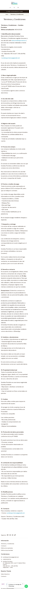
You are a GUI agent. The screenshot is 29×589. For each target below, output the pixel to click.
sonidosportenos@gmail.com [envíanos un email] (10, 557)
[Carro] (18, 8)
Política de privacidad (7, 550)
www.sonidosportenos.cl (19, 40)
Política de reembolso (7, 548)
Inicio (7, 14)
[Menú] (10, 8)
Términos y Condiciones (7, 543)
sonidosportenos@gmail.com (10, 58)
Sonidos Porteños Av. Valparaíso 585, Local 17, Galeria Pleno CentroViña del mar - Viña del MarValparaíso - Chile (13, 564)
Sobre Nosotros (5, 574)
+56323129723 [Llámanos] (6, 559)
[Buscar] (14, 8)
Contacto (3, 546)
